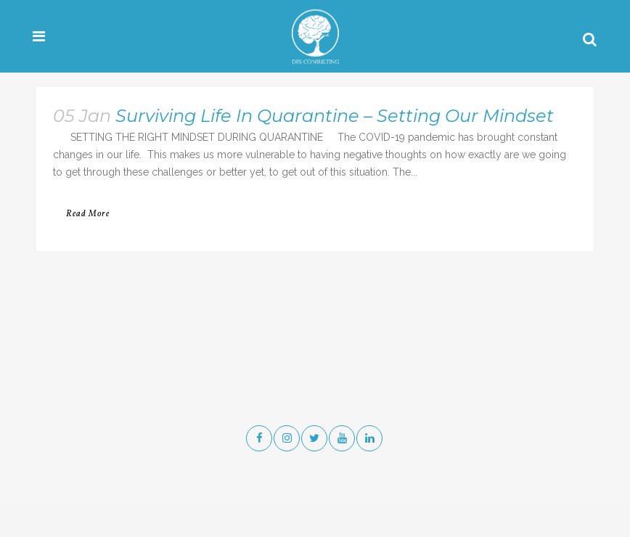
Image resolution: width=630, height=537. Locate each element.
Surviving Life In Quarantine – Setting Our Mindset (334, 115)
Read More (88, 214)
